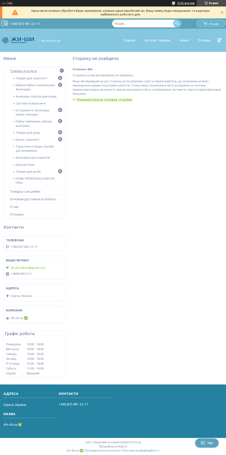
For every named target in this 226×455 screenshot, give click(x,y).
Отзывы (204, 40)
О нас (14, 207)
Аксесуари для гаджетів (33, 157)
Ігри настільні (25, 164)
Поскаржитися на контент (103, 450)
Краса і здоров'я (27, 139)
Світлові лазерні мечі (30, 103)
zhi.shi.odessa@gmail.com (28, 267)
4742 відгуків (185, 3)
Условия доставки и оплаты (33, 199)
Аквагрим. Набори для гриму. (36, 96)
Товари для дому (28, 132)
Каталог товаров (157, 40)
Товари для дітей (28, 171)
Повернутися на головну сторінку (104, 99)
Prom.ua (135, 442)
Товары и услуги (23, 71)
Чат (207, 443)
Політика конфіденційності (141, 450)
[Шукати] (177, 23)
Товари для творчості (31, 78)
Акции (184, 40)
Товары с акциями (25, 191)
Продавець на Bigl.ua (113, 446)
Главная (129, 40)
